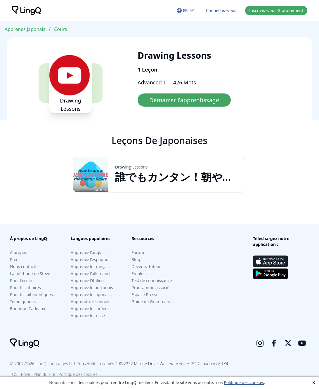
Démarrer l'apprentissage (184, 100)
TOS (14, 374)
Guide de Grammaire (151, 301)
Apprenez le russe (88, 315)
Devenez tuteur (146, 266)
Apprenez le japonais (91, 294)
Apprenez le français (90, 266)
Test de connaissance (151, 280)
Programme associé (150, 287)
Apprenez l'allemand (90, 273)
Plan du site (44, 374)
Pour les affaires (25, 287)
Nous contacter (24, 266)
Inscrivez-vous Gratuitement (276, 10)
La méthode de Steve (30, 273)
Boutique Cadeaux (27, 308)
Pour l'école (21, 280)
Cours (60, 29)
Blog (135, 259)
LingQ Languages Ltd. (55, 364)
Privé (25, 374)
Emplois (139, 273)
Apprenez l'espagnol (90, 259)
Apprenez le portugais (92, 287)
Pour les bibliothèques (31, 294)
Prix (13, 259)
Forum (137, 252)
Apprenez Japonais (25, 29)
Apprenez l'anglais (88, 252)
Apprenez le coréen (89, 308)
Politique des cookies (244, 382)
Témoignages (23, 301)
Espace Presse (144, 294)
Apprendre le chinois (90, 301)
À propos (18, 252)
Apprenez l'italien (87, 280)
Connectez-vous (221, 10)
